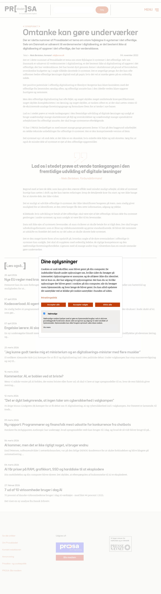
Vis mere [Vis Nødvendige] (47, 327)
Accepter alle (53, 305)
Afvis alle (107, 305)
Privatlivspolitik (49, 297)
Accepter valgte (80, 305)
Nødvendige (50, 314)
